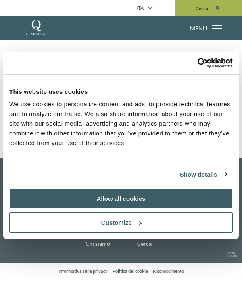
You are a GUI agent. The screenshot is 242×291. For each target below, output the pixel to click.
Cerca (144, 243)
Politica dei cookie (130, 271)
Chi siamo (98, 243)
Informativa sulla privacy (83, 271)
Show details (198, 174)
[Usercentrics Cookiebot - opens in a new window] (197, 63)
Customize (121, 222)
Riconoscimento (168, 271)
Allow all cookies (121, 198)
